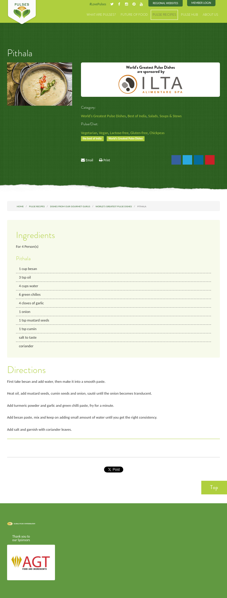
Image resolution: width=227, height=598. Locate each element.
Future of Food (134, 14)
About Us (210, 14)
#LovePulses (98, 4)
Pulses (22, 12)
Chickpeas (157, 133)
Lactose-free (119, 133)
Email (89, 160)
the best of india (92, 138)
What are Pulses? (101, 14)
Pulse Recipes (164, 14)
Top (214, 487)
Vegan (103, 133)
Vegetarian (89, 133)
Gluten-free (139, 133)
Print (106, 160)
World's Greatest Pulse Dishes (103, 116)
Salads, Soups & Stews (164, 116)
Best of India (137, 116)
